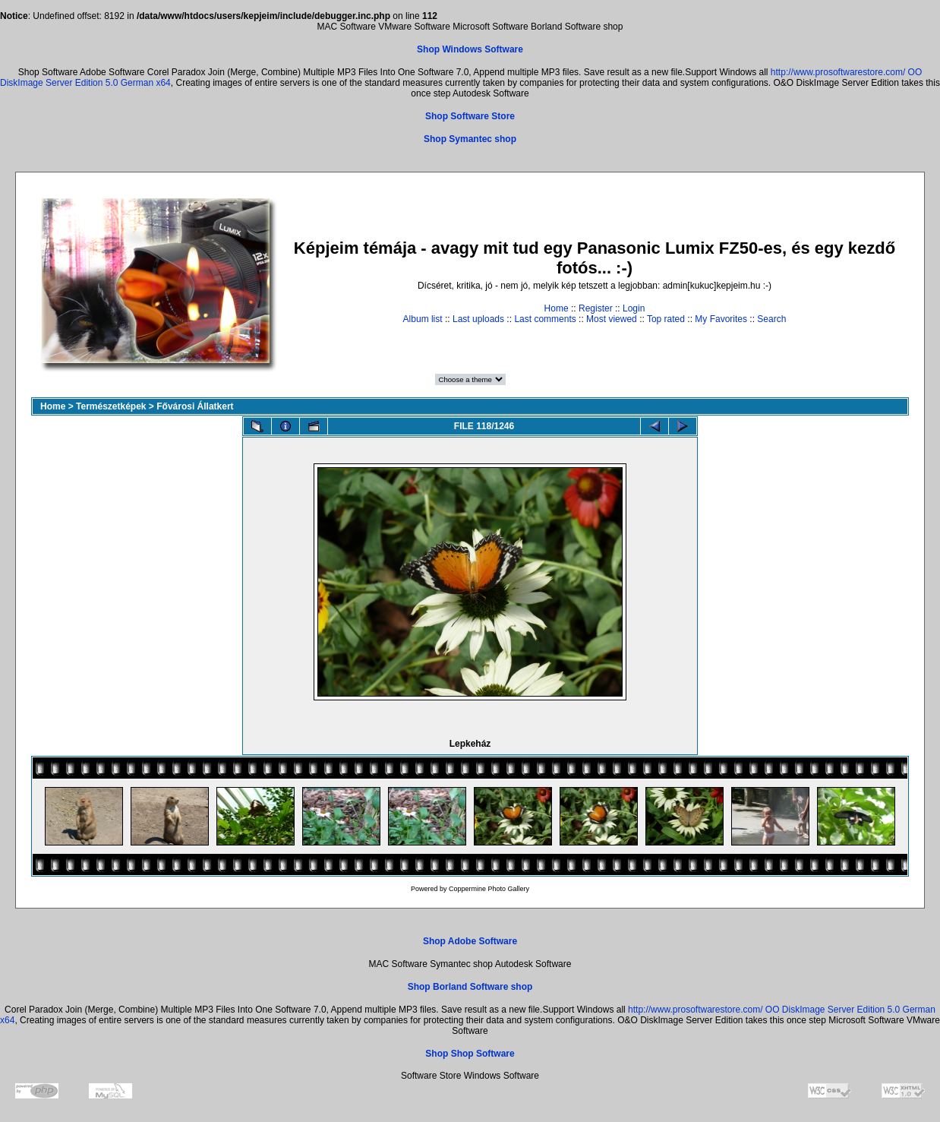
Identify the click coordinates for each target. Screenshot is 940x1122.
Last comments (545, 319)
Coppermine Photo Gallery (489, 889)
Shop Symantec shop (470, 139)
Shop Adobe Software (470, 941)
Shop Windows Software (470, 49)
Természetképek (111, 406)
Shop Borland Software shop (470, 986)
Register (596, 308)
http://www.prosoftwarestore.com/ (838, 72)
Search (771, 319)
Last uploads (478, 319)
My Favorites (721, 319)
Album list (423, 319)
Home (556, 308)
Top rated (666, 319)
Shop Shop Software (469, 1053)
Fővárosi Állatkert (194, 406)
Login (634, 308)
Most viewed (611, 319)
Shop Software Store (470, 116)
